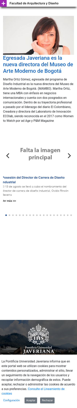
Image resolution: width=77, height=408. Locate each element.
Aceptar (31, 400)
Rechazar (47, 400)
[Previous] (8, 155)
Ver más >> (9, 201)
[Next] (69, 155)
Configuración (11, 400)
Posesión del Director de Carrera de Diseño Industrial (33, 180)
